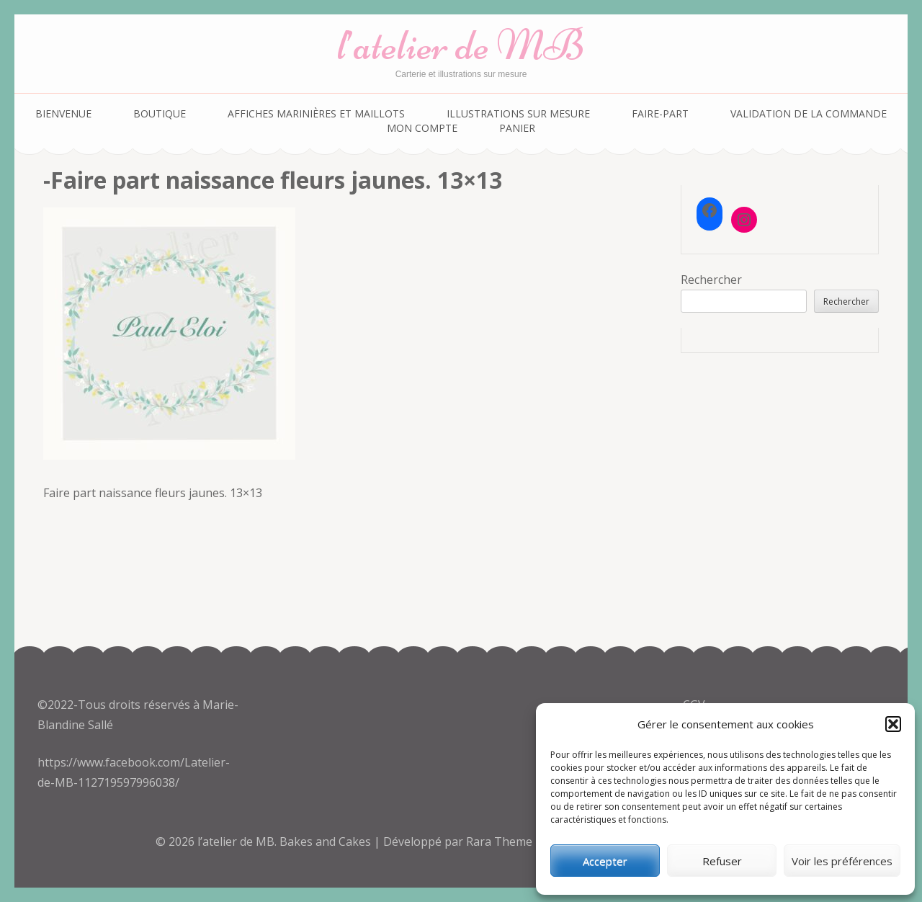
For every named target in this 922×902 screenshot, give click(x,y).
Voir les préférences (842, 861)
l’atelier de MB (461, 45)
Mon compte (422, 128)
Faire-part (660, 113)
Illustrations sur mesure (518, 113)
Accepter (605, 861)
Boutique (159, 113)
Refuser (722, 861)
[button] (893, 724)
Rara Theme (500, 841)
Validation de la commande (808, 113)
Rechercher (711, 279)
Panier (517, 128)
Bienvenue (63, 113)
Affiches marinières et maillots (316, 113)
